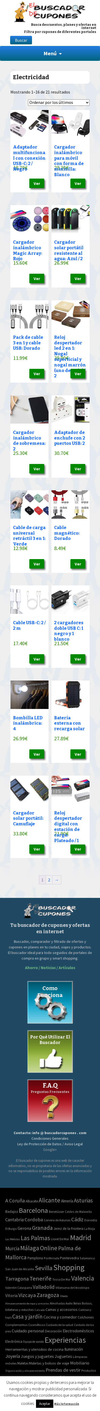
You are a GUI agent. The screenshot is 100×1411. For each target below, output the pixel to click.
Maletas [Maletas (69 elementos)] (22, 1363)
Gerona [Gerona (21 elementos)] (24, 1228)
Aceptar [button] (44, 1403)
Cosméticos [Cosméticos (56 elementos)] (36, 1325)
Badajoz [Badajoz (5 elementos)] (11, 1211)
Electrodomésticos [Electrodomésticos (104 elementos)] (78, 1330)
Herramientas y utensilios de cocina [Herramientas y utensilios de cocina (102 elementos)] (34, 1349)
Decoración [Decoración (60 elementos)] (53, 1331)
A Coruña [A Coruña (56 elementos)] (15, 1200)
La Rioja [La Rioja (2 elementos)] (89, 1229)
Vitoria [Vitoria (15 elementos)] (11, 1295)
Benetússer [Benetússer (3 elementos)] (56, 1212)
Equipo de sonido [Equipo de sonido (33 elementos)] (33, 1342)
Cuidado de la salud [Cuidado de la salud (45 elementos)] (59, 1325)
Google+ (50, 1149)
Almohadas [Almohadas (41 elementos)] (57, 1303)
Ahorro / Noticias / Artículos (50, 967)
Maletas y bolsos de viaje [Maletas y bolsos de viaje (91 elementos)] (49, 1363)
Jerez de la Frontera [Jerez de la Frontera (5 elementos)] (68, 1228)
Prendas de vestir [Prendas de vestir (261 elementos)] (63, 1370)
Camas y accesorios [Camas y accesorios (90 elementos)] (62, 1309)
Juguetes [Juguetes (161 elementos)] (63, 1356)
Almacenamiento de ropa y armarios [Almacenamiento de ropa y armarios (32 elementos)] (27, 1303)
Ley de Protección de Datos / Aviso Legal (50, 1144)
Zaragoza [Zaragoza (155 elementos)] (48, 1295)
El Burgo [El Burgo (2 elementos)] (11, 1229)
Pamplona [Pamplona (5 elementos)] (35, 1258)
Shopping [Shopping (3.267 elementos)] (69, 1267)
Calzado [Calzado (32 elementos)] (39, 1310)
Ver (37, 183)
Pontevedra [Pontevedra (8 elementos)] (69, 1258)
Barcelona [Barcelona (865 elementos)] (33, 1210)
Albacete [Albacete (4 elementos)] (32, 1201)
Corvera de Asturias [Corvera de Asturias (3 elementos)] (57, 1220)
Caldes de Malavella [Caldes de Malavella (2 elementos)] (78, 1212)
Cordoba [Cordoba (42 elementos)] (34, 1219)
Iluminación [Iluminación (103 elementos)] (73, 1349)
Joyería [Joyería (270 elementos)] (12, 1356)
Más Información (66, 1404)
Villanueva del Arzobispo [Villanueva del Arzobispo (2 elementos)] (72, 1288)
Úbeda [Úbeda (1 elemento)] (64, 1296)
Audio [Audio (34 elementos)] (69, 1303)
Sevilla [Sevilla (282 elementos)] (44, 1268)
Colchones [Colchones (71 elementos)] (86, 1317)
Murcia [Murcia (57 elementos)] (12, 1248)
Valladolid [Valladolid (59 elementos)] (44, 1287)
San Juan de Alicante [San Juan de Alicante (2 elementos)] (19, 1269)
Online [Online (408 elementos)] (48, 1248)
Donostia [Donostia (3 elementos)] (90, 1220)
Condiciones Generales (50, 1138)
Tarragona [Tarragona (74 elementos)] (17, 1278)
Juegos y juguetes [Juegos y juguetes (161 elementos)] (37, 1356)
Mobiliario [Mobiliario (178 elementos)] (79, 1363)
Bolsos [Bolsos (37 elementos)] (77, 1303)
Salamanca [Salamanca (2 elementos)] (87, 1258)
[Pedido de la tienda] (59, 102)
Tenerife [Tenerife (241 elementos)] (40, 1278)
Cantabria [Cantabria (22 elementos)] (14, 1220)
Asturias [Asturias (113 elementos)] (83, 1200)
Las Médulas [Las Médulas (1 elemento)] (12, 1239)
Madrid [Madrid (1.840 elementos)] (80, 1237)
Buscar (21, 40)
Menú (50, 53)
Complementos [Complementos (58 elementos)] (16, 1325)
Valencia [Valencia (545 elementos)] (82, 1278)
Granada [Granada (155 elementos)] (42, 1227)
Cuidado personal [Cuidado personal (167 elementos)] (28, 1331)
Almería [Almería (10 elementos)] (67, 1200)
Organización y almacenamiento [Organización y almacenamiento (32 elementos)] (25, 1370)
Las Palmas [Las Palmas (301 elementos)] (35, 1238)
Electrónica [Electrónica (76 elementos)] (13, 1341)
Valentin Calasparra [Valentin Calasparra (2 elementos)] (18, 1288)
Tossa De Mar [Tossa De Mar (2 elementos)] (61, 1279)
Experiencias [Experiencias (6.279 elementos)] (65, 1340)
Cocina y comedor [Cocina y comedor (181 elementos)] (60, 1317)
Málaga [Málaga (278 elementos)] (29, 1248)
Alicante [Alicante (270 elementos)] (49, 1200)
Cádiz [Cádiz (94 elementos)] (77, 1219)
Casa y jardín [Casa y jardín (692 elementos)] (27, 1316)
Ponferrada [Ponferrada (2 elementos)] (51, 1258)
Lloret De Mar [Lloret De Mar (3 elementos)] (60, 1239)
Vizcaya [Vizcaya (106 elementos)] (27, 1295)
